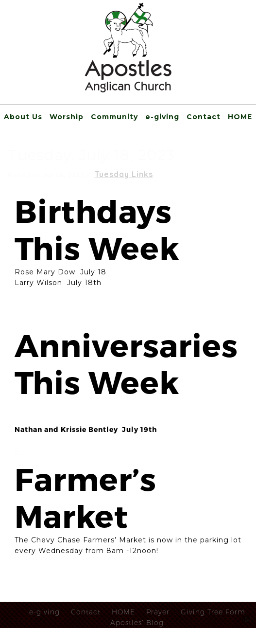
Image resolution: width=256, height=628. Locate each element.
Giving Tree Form (213, 612)
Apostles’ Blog (137, 622)
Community (114, 116)
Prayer (158, 612)
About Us (23, 116)
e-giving (162, 116)
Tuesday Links (124, 174)
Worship (67, 116)
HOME (240, 116)
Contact (204, 116)
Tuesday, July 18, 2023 (91, 155)
